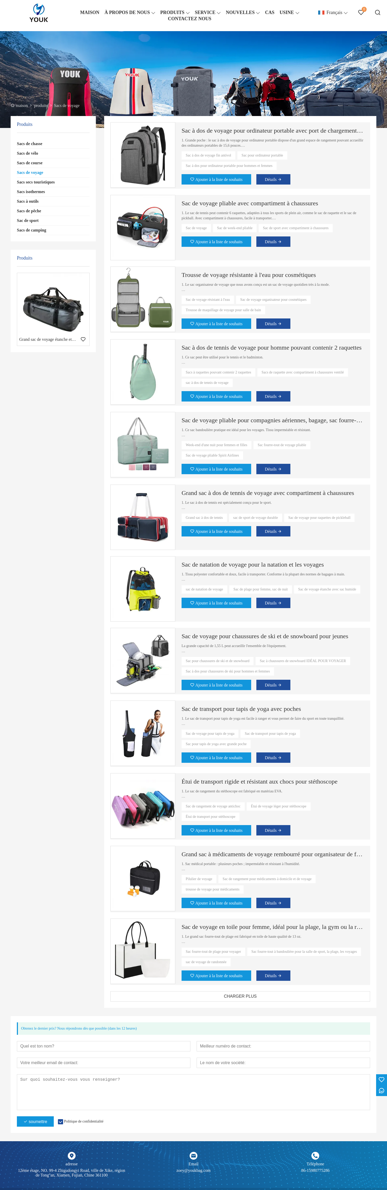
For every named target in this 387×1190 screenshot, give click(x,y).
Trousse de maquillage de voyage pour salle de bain (223, 310)
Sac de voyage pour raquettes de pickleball (319, 518)
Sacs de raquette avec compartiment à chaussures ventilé (303, 372)
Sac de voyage (196, 228)
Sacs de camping (31, 230)
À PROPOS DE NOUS (127, 12)
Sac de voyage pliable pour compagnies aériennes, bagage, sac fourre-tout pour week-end (273, 420)
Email (193, 1164)
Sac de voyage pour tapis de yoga (210, 734)
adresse (71, 1164)
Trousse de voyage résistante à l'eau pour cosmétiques (249, 274)
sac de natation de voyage (204, 589)
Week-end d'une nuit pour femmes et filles (216, 445)
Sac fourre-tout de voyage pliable (282, 445)
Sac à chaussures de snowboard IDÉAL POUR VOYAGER (303, 661)
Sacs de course (30, 163)
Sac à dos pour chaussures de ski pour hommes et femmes (228, 671)
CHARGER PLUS (240, 996)
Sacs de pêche (29, 211)
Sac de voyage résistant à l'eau (208, 300)
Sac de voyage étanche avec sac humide (327, 589)
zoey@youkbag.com (193, 1170)
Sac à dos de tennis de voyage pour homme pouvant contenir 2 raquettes (272, 347)
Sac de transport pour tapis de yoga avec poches (241, 708)
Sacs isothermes (31, 191)
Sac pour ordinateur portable (262, 155)
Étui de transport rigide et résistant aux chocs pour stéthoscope (260, 781)
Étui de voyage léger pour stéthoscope (278, 806)
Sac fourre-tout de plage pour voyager (213, 952)
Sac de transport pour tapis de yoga (270, 734)
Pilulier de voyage (199, 879)
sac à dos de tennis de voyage (207, 383)
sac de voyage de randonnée (206, 962)
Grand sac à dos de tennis (204, 518)
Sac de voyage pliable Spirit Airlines (212, 455)
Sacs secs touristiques (36, 182)
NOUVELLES (240, 12)
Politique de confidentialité (84, 1121)
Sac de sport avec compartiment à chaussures (296, 228)
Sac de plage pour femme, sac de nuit (260, 589)
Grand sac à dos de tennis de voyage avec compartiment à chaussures (268, 492)
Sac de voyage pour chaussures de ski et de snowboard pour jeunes (265, 636)
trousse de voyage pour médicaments (212, 889)
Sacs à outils (28, 201)
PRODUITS (172, 12)
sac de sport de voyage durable (255, 518)
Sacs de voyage (30, 172)
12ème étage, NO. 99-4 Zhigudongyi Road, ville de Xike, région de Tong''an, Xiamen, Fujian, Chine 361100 (71, 1172)
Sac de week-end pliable (234, 228)
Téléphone (315, 1164)
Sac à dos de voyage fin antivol (208, 155)
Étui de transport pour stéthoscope (210, 817)
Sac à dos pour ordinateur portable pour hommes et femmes (229, 166)
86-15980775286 (315, 1170)
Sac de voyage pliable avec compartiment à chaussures (250, 203)
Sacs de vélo (27, 153)
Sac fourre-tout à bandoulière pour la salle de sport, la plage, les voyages (304, 952)
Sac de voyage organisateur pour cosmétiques (273, 300)
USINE (286, 12)
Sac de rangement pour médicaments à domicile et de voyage (267, 879)
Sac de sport (28, 220)
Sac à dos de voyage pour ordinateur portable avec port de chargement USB (273, 130)
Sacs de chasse (29, 143)
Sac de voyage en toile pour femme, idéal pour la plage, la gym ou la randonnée (273, 926)
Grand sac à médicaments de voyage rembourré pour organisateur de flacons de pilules (273, 854)
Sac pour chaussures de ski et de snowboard (217, 661)
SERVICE (205, 12)
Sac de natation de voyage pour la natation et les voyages (253, 564)
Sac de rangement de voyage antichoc (213, 806)
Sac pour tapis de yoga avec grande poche (216, 744)
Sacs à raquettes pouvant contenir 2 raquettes (218, 372)
